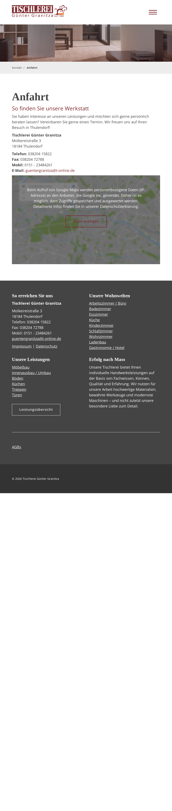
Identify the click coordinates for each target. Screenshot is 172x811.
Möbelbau (20, 367)
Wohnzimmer (101, 336)
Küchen (18, 383)
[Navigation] (153, 12)
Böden (17, 378)
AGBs (16, 446)
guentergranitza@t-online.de (50, 170)
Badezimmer (100, 308)
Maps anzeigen (86, 221)
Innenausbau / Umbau (31, 372)
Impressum (22, 346)
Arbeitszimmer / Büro (107, 303)
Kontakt (17, 67)
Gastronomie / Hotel (106, 347)
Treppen (19, 389)
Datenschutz (46, 346)
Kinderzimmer (101, 325)
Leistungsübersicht (36, 409)
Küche (94, 319)
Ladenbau (97, 342)
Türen (17, 394)
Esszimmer (98, 314)
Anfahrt (32, 67)
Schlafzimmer (101, 331)
